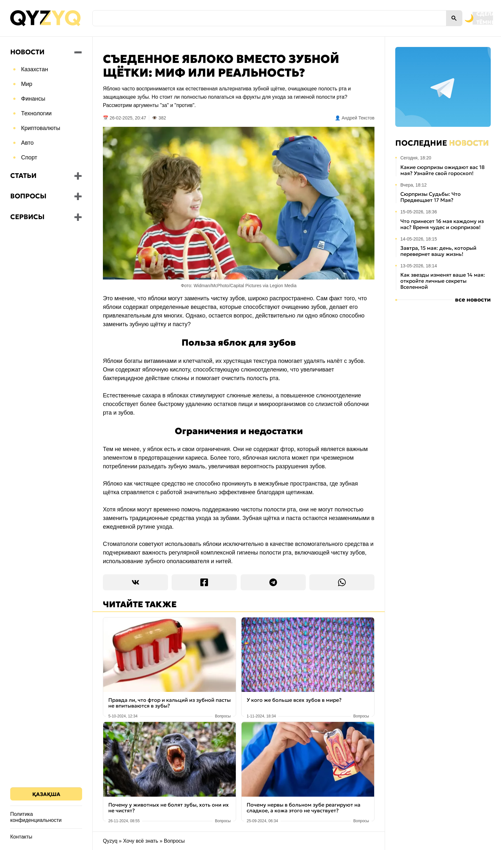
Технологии (36, 113)
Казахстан (34, 69)
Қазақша (46, 794)
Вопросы (28, 196)
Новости (27, 52)
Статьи (23, 176)
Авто (27, 143)
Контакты (21, 836)
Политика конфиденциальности (36, 817)
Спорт (29, 157)
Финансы (33, 99)
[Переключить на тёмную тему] (443, 18)
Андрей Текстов (358, 117)
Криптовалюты (40, 128)
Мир (26, 84)
